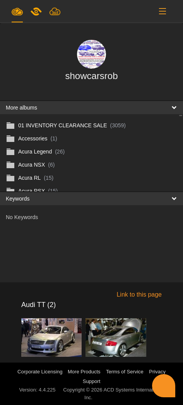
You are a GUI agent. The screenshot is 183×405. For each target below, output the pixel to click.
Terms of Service (125, 372)
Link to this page (139, 294)
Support (92, 381)
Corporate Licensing (40, 372)
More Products (84, 372)
